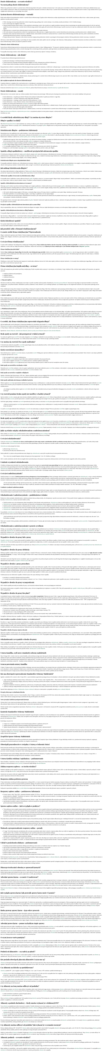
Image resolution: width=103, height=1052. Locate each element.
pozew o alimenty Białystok (53, 857)
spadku (37, 123)
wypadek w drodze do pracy (22, 560)
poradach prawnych (88, 544)
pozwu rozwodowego (41, 422)
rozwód (16, 337)
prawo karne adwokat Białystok (53, 330)
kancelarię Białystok (82, 532)
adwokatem (21, 880)
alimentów (18, 954)
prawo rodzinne (21, 424)
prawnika (40, 915)
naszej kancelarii (17, 427)
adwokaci (33, 706)
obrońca (69, 872)
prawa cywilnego (31, 136)
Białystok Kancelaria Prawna (9, 123)
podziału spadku (23, 136)
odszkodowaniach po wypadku (55, 87)
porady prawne (10, 534)
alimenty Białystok (11, 330)
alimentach (66, 87)
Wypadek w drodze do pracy (7, 540)
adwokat (45, 872)
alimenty (26, 103)
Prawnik (2, 566)
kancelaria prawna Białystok (10, 111)
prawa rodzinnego (15, 731)
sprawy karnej (10, 896)
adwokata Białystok (41, 763)
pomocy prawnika (43, 135)
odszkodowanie (12, 433)
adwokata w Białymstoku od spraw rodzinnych (23, 689)
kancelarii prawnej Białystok (65, 422)
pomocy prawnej (38, 427)
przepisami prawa (68, 252)
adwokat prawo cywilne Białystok (37, 648)
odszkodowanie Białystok (21, 330)
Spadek (5, 144)
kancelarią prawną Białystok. (60, 282)
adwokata (11, 870)
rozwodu (63, 337)
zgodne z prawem (85, 246)
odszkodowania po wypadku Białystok (45, 534)
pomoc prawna (24, 422)
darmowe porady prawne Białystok (22, 87)
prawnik (70, 305)
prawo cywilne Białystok (22, 788)
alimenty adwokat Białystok (67, 164)
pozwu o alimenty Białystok (63, 689)
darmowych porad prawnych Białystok (76, 857)
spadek (20, 125)
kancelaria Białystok (8, 888)
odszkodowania (14, 448)
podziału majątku (41, 136)
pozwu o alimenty (41, 424)
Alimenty (3, 962)
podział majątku (9, 424)
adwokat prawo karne (25, 111)
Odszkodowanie (17, 441)
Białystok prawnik (14, 857)
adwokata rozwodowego (83, 424)
